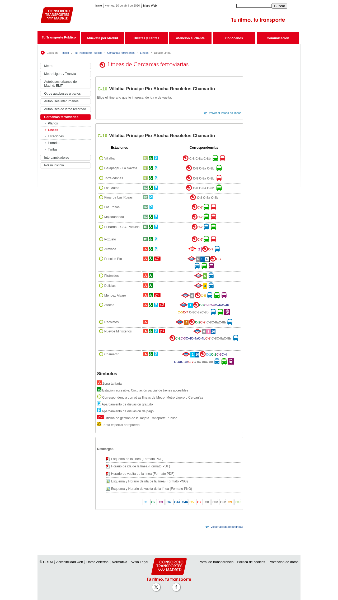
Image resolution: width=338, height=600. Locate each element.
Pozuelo (110, 239)
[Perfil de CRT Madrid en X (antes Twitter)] (157, 585)
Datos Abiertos (97, 562)
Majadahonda (114, 217)
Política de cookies (251, 562)
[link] (227, 527)
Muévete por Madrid (102, 38)
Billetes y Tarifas (146, 38)
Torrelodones (113, 178)
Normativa (119, 562)
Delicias (110, 286)
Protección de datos (283, 562)
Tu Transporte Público (59, 37)
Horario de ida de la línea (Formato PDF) (140, 466)
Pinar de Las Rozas (118, 198)
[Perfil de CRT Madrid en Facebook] (177, 585)
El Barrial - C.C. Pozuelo (122, 227)
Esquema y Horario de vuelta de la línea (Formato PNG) (151, 489)
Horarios (54, 143)
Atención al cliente (190, 38)
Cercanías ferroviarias (121, 52)
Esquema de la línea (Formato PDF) (137, 459)
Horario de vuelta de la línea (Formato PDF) (143, 474)
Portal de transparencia (216, 562)
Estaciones (56, 136)
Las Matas (111, 188)
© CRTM (46, 562)
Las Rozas (112, 207)
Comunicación (278, 38)
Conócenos (234, 38)
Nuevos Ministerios (118, 331)
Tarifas (52, 149)
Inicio (98, 5)
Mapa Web (150, 5)
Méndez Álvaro (115, 295)
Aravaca (110, 249)
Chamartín (112, 354)
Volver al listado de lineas (225, 112)
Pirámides (111, 276)
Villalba (109, 158)
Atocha (109, 305)
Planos (53, 123)
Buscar (279, 6)
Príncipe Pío (113, 259)
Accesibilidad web (69, 562)
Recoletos (111, 322)
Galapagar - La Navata (120, 168)
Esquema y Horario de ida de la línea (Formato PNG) (149, 481)
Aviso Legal (139, 562)
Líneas (144, 52)
